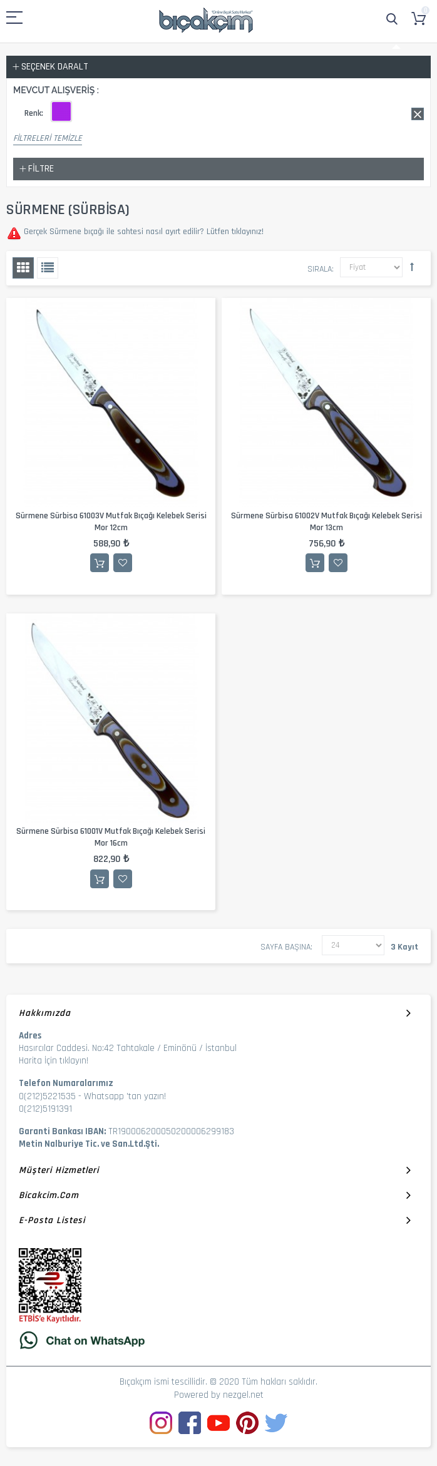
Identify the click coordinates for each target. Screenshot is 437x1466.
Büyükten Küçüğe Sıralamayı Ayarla (412, 266)
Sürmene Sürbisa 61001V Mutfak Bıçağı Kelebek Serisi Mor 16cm (110, 837)
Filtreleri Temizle (47, 138)
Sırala (319, 269)
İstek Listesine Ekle (122, 562)
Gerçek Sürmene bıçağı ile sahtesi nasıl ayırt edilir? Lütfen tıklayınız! (142, 231)
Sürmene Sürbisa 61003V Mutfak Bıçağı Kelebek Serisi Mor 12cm (111, 521)
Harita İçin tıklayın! (53, 1061)
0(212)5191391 (45, 1109)
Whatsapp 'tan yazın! (125, 1096)
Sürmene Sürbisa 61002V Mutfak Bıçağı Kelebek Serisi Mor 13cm (326, 521)
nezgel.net (243, 1395)
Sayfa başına (285, 947)
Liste (47, 268)
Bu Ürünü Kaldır (417, 114)
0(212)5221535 (47, 1096)
